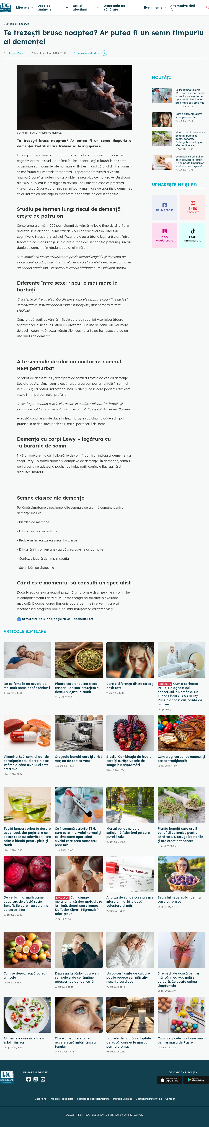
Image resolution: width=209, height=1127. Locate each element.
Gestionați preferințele (149, 1098)
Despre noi (40, 1098)
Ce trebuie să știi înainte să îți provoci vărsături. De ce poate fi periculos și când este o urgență (190, 161)
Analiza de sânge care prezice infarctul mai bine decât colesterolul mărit (130, 901)
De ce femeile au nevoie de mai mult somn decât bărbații (27, 686)
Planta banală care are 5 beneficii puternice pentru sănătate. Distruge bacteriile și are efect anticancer (190, 139)
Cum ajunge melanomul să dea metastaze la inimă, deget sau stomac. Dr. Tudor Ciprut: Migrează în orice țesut (78, 905)
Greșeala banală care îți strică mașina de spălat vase (79, 759)
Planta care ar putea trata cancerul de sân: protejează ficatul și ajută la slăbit (77, 688)
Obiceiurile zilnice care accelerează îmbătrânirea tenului (75, 1042)
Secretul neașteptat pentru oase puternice (179, 899)
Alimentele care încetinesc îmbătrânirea (24, 1040)
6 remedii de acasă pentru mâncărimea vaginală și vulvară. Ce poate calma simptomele (178, 979)
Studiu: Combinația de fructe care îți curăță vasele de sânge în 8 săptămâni (128, 761)
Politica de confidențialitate (93, 1098)
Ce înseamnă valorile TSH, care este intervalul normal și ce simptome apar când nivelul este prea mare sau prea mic (190, 96)
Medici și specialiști (62, 1098)
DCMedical (10, 24)
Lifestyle (24, 24)
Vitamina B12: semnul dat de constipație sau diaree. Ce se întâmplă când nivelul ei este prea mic (26, 763)
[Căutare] (207, 7)
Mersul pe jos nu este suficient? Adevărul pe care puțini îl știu (128, 832)
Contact (170, 1098)
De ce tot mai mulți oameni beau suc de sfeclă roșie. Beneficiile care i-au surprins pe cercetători (26, 903)
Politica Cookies (122, 1098)
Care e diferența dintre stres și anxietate (189, 115)
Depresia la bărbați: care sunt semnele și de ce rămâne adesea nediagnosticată (78, 977)
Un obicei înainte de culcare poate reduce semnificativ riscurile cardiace (128, 977)
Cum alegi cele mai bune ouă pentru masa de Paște (180, 1040)
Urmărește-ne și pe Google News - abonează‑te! (57, 619)
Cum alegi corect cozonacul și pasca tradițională (181, 759)
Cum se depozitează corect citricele (25, 975)
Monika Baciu (16, 53)
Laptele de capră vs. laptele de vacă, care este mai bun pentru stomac (128, 1042)
